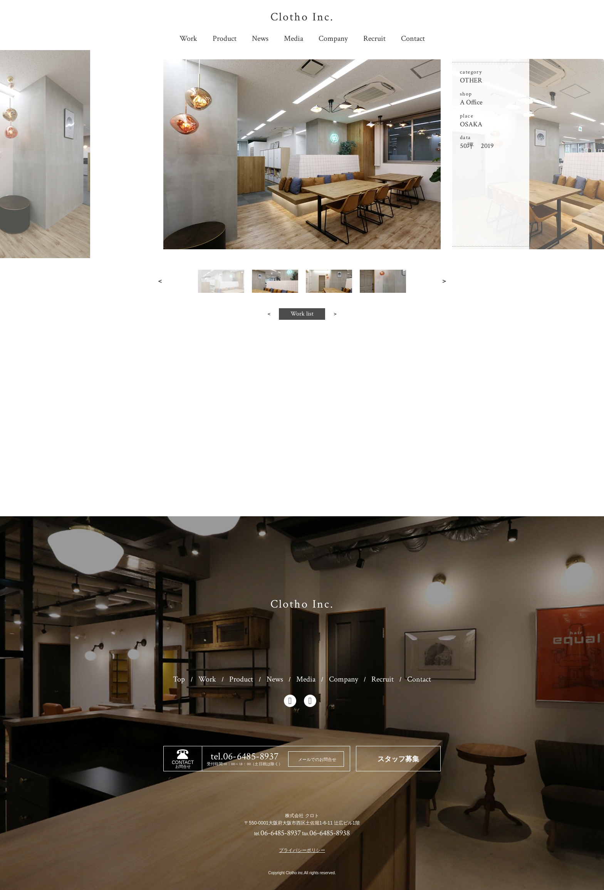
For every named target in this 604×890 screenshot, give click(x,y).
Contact (413, 39)
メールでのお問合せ (317, 759)
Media (293, 39)
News (260, 39)
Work (188, 39)
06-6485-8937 (251, 756)
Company (333, 39)
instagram (310, 701)
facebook (290, 701)
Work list (302, 314)
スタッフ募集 (398, 759)
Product (225, 39)
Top (179, 679)
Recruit (374, 39)
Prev (173, 154)
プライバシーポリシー (302, 850)
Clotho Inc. (302, 17)
